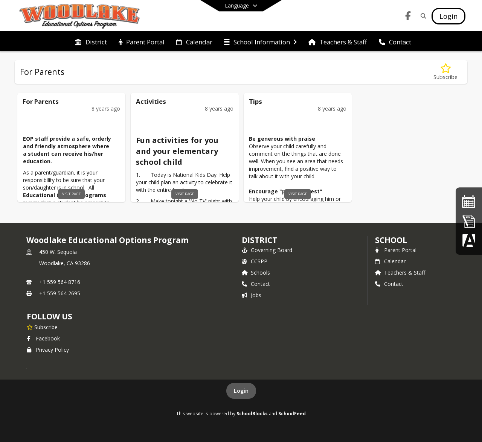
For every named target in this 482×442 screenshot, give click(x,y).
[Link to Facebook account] (408, 17)
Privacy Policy (48, 349)
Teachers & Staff (400, 272)
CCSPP (254, 261)
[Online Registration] (468, 221)
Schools (256, 272)
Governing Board (267, 250)
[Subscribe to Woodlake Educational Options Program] (42, 327)
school (391, 240)
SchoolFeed (292, 413)
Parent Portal (395, 250)
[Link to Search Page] (422, 16)
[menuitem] (90, 41)
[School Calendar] (468, 201)
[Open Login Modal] (448, 16)
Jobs (251, 295)
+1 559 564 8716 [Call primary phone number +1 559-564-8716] (59, 282)
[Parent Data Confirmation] (468, 240)
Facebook (43, 338)
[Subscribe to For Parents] (445, 72)
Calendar (390, 261)
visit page (71, 193)
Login (241, 390)
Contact (256, 283)
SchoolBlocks (252, 413)
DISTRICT (259, 240)
